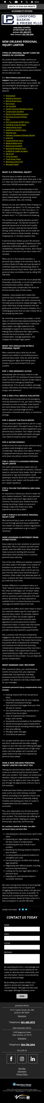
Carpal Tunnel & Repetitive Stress (19, 109)
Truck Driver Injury (13, 159)
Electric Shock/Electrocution (17, 114)
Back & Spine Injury (14, 101)
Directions (22, 1016)
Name (6, 925)
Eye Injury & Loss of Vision (16, 117)
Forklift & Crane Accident (16, 125)
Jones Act (9, 138)
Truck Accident (12, 156)
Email (16, 2)
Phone (7, 943)
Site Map (22, 1068)
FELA (8, 119)
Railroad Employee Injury (16, 148)
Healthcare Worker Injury (16, 130)
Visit (21, 2)
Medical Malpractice (14, 143)
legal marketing (20, 1091)
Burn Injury (10, 103)
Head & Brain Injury (14, 127)
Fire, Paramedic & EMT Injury (17, 122)
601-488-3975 (25, 32)
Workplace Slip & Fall (14, 162)
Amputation (10, 95)
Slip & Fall (10, 154)
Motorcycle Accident (14, 146)
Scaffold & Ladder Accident (17, 151)
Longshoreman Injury (14, 140)
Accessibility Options (22, 11)
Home (5, 2)
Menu (37, 2)
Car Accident (11, 106)
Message (8, 952)
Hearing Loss (11, 132)
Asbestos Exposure (13, 98)
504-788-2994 (28, 34)
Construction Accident (15, 111)
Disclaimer (22, 1071)
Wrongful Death (12, 164)
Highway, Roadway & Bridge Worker (20, 135)
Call (10, 2)
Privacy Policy (22, 1074)
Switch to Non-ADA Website (22, 6)
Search (26, 2)
